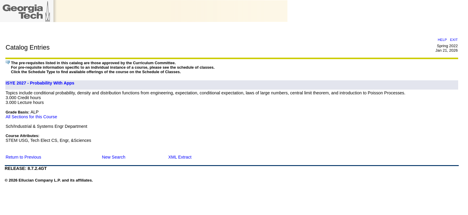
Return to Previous (23, 157)
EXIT (454, 40)
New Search (113, 157)
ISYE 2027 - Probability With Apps (40, 83)
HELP (442, 40)
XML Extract (180, 157)
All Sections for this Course (31, 116)
